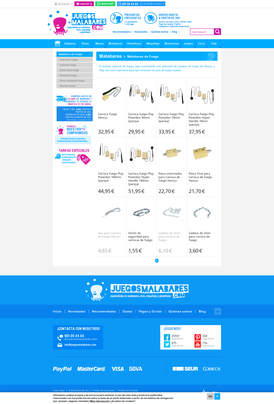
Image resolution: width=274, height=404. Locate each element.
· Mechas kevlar (67, 86)
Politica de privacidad (103, 390)
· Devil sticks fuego (69, 70)
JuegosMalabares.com (77, 23)
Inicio (57, 311)
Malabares (115, 43)
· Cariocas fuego (67, 65)
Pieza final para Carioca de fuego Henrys (200, 177)
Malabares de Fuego (143, 56)
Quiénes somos (159, 32)
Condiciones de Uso (79, 390)
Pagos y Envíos (150, 311)
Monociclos (172, 43)
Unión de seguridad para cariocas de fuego (140, 236)
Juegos (188, 43)
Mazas (99, 43)
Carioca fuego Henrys (107, 115)
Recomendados (122, 32)
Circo (201, 43)
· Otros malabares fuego (72, 80)
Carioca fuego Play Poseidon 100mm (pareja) (111, 177)
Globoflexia (134, 43)
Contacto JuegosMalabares (78, 337)
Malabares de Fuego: (71, 54)
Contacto (86, 4)
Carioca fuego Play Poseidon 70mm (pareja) (171, 117)
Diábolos (69, 43)
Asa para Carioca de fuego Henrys (109, 234)
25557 (177, 337)
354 (208, 337)
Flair (214, 43)
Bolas (85, 43)
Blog (174, 32)
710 (208, 344)
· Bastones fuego (68, 75)
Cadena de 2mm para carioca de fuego (200, 236)
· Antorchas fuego (68, 59)
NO (210, 396)
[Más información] (99, 401)
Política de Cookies (128, 390)
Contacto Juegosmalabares (141, 3)
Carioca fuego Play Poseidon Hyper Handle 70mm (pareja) (201, 119)
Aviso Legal (59, 390)
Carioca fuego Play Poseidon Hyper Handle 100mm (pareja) (141, 179)
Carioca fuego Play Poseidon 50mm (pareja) (141, 117)
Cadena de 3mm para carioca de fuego (169, 236)
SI (217, 396)
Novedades (140, 32)
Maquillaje (153, 43)
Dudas (127, 311)
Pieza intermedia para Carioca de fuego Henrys (170, 177)
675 (177, 344)
